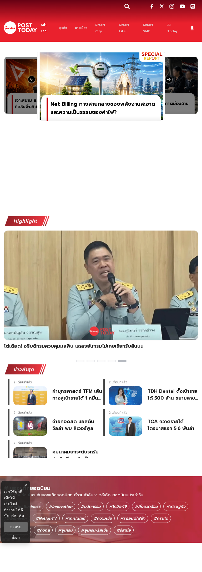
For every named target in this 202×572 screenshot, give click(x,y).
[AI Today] (174, 27)
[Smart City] (103, 27)
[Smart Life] (127, 27)
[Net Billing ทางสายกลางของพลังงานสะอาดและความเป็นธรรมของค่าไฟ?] (101, 85)
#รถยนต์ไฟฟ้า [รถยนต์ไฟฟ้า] (132, 543)
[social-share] (152, 6)
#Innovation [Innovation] (60, 531)
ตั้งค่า (16, 537)
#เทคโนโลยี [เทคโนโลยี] (75, 543)
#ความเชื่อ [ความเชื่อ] (103, 543)
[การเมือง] (81, 28)
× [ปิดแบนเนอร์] (26, 485)
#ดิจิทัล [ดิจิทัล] (43, 554)
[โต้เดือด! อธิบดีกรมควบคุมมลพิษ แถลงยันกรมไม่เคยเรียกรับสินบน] (101, 306)
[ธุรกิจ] (63, 28)
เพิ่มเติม (17, 516)
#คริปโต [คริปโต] (161, 543)
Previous (4, 309)
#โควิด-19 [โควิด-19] (118, 531)
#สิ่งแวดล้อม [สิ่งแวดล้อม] (146, 531)
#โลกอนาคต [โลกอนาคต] (17, 554)
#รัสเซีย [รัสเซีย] (124, 554)
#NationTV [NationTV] (46, 543)
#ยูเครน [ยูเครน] (65, 554)
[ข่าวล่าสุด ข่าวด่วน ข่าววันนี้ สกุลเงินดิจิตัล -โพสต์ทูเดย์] (20, 27)
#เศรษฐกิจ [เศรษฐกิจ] (175, 531)
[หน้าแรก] (46, 27)
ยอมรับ (15, 527)
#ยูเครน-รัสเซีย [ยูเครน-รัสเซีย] (94, 554)
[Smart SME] (151, 27)
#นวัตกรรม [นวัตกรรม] (91, 531)
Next (198, 309)
